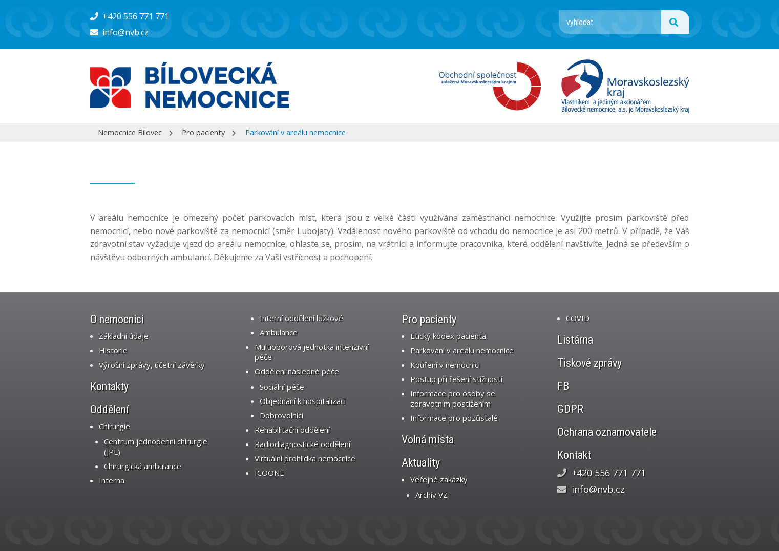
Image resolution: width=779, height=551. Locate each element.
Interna (111, 480)
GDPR (570, 408)
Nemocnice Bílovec (130, 132)
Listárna (575, 339)
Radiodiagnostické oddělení (302, 444)
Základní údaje (124, 336)
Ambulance (279, 332)
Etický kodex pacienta (448, 336)
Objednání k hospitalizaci (303, 401)
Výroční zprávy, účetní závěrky (152, 364)
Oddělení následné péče (297, 371)
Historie (113, 350)
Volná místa (428, 439)
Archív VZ (431, 495)
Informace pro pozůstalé (454, 418)
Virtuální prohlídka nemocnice (305, 458)
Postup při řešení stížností (456, 379)
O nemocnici (117, 319)
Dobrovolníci (281, 415)
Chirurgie (114, 426)
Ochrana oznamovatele (607, 432)
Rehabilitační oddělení (292, 430)
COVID (577, 318)
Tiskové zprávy (589, 362)
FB (563, 385)
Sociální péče (282, 387)
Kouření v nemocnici (445, 364)
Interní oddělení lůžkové (301, 318)
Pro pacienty (203, 132)
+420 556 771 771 (130, 16)
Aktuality (421, 462)
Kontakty (109, 386)
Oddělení (109, 409)
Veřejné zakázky (439, 479)
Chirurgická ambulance (142, 466)
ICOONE (269, 473)
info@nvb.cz (119, 32)
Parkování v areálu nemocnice (295, 132)
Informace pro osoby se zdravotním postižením (452, 398)
